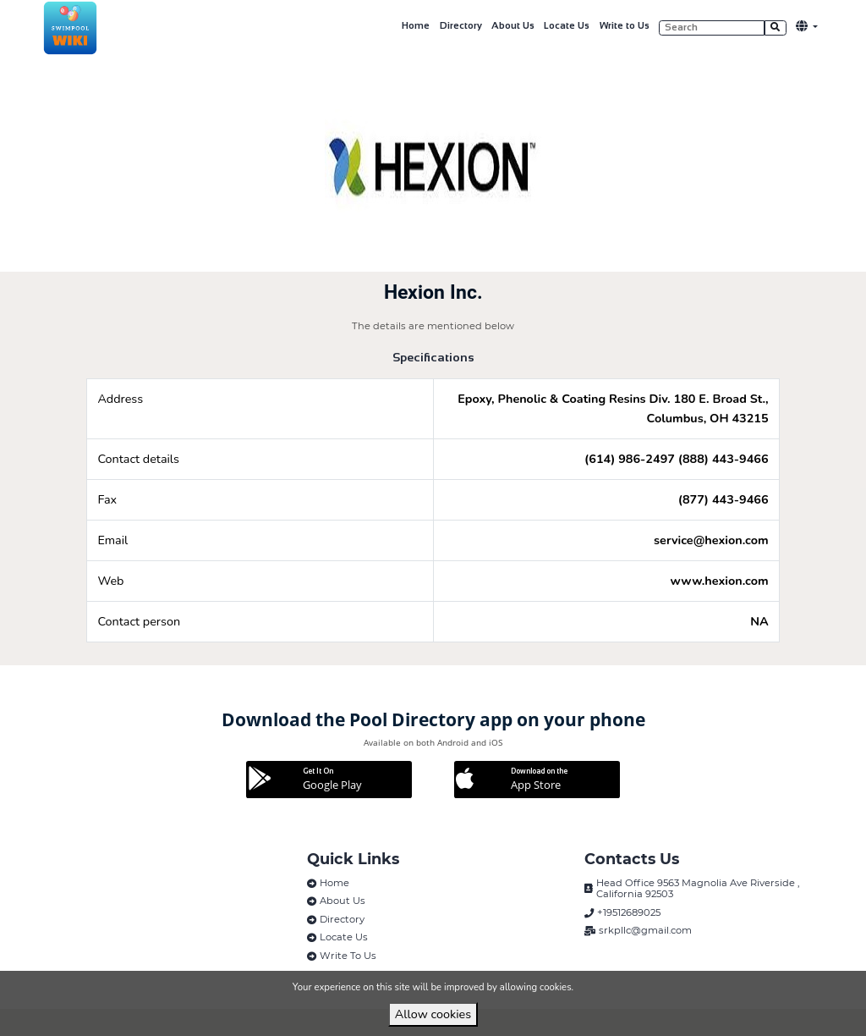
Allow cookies (433, 1014)
